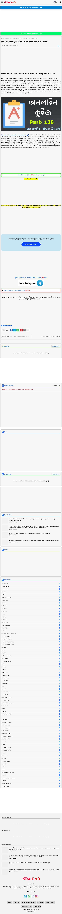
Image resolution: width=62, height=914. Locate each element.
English (31, 630)
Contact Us (37, 906)
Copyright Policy (26, 906)
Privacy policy (50, 902)
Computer (31, 622)
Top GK (31, 775)
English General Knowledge (31, 633)
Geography (31, 658)
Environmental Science (31, 641)
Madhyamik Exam (31, 697)
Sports (31, 758)
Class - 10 (31, 605)
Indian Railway (31, 680)
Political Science (31, 725)
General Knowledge (31, 655)
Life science (31, 694)
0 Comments (56, 385)
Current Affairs (31, 625)
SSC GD (31, 764)
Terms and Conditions (28, 902)
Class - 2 (31, 608)
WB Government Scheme (31, 778)
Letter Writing (31, 691)
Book (31, 603)
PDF (31, 716)
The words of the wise (31, 772)
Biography (31, 600)
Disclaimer (40, 902)
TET (31, 769)
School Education (31, 750)
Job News (31, 683)
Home (3, 38)
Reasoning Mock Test (31, 736)
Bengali (31, 594)
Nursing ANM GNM (31, 714)
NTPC (31, 711)
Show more (55, 346)
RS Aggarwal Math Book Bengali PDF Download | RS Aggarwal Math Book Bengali (29, 533)
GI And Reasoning (31, 661)
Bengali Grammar (31, 597)
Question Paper (31, 730)
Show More (55, 474)
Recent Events (31, 739)
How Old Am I (31, 675)
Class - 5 (31, 611)
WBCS (31, 780)
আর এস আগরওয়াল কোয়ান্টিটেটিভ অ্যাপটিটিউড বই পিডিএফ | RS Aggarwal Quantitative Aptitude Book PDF (34, 540)
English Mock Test (31, 639)
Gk (31, 664)
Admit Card (31, 583)
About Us (16, 902)
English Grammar (31, 636)
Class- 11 (31, 616)
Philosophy (31, 719)
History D (31, 672)
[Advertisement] (31, 20)
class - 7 (31, 614)
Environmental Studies (31, 644)
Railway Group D (31, 733)
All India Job (31, 586)
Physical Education (31, 722)
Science (31, 752)
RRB (31, 744)
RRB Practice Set (31, 747)
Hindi (31, 666)
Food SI (31, 653)
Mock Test (9, 38)
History (31, 669)
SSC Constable (31, 761)
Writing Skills (31, 786)
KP (31, 686)
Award (31, 591)
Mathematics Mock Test (31, 703)
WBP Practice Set (31, 783)
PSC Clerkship (31, 728)
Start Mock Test (31, 244)
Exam (31, 647)
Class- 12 (31, 619)
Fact (31, 650)
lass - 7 (31, 689)
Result (31, 741)
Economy (31, 628)
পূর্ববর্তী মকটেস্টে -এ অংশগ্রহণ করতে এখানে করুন (31, 278)
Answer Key (31, 589)
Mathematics (31, 700)
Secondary (31, 755)
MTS (31, 708)
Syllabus (31, 766)
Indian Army (31, 678)
